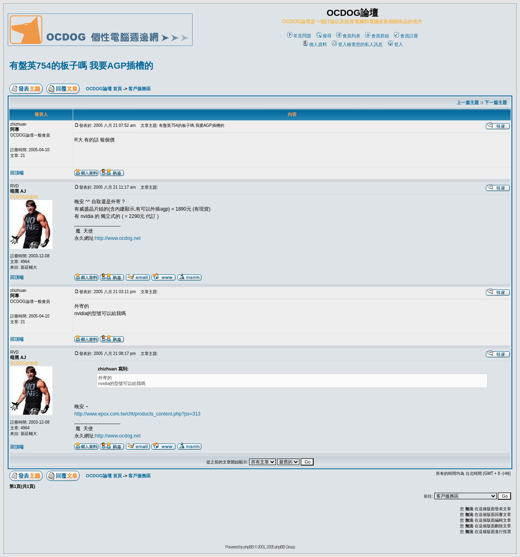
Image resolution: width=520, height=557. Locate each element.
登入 (395, 44)
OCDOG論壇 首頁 (104, 88)
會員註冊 (406, 35)
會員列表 (348, 35)
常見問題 (299, 35)
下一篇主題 (496, 102)
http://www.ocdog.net (117, 238)
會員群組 (377, 35)
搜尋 (324, 35)
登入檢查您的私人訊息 (357, 44)
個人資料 (315, 44)
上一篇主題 (468, 102)
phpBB (248, 547)
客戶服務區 (139, 88)
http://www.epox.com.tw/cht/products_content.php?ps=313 (137, 414)
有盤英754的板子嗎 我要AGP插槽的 (81, 66)
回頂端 (17, 172)
